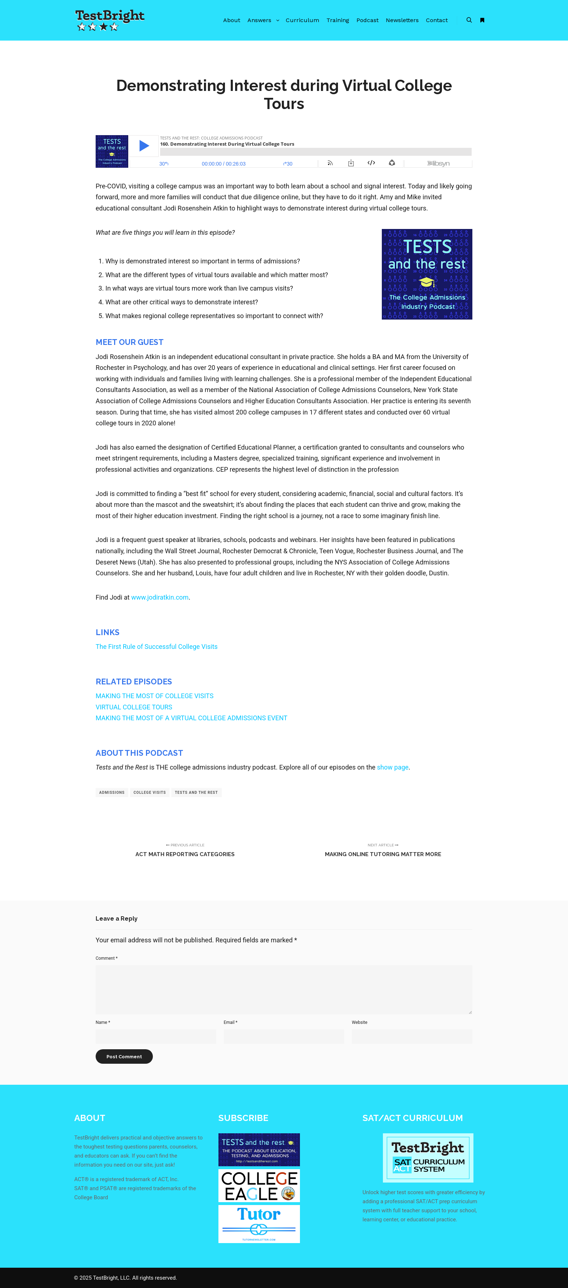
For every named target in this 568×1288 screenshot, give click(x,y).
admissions (112, 793)
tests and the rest (196, 793)
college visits (150, 793)
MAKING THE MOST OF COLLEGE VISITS (154, 696)
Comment (107, 958)
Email (231, 1022)
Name (103, 1022)
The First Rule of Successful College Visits (157, 646)
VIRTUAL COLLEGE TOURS (134, 707)
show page (393, 767)
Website (359, 1022)
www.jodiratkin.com (159, 597)
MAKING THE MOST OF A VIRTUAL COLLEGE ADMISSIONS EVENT (192, 718)
